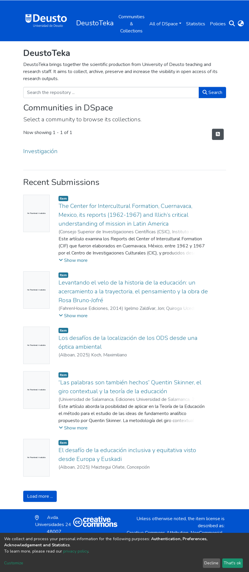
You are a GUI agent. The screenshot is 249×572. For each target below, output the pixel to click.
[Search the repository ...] (111, 92)
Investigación (40, 151)
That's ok (232, 563)
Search (212, 92)
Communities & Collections (131, 24)
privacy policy (75, 551)
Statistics (195, 24)
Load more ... (40, 496)
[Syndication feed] (218, 134)
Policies (218, 24)
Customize (13, 563)
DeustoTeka (95, 23)
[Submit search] (232, 24)
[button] (241, 23)
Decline (211, 563)
